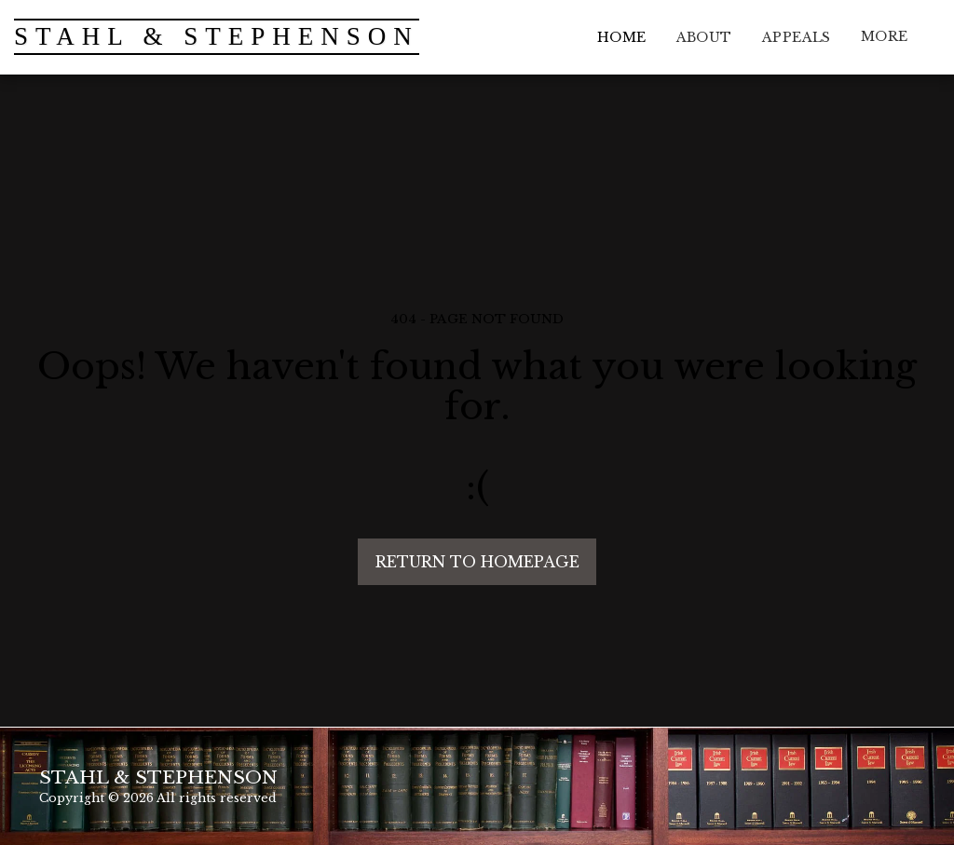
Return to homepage (477, 561)
